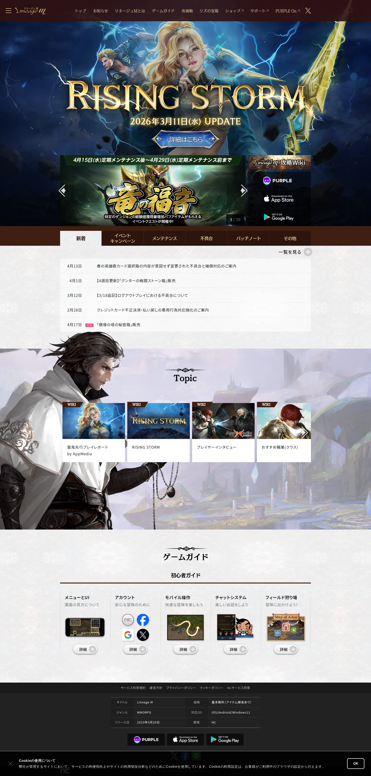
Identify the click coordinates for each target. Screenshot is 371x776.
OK (355, 763)
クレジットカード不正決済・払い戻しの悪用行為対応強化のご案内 (153, 310)
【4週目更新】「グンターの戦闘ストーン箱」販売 (136, 280)
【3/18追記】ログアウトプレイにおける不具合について (142, 295)
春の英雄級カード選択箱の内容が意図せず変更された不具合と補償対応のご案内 (166, 266)
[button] (243, 191)
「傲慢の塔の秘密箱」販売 (118, 324)
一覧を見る (289, 252)
